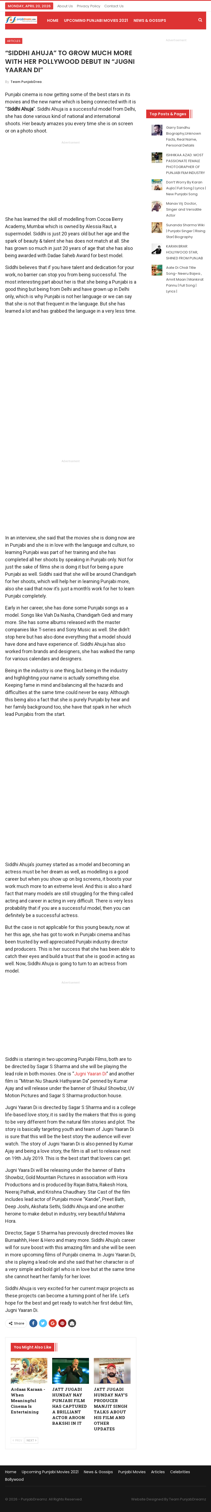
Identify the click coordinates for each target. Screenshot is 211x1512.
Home (52, 20)
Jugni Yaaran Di (90, 1073)
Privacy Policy (88, 6)
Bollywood (14, 1479)
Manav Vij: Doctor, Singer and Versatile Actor (184, 209)
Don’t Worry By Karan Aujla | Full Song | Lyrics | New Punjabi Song (186, 188)
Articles (13, 41)
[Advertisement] (70, 180)
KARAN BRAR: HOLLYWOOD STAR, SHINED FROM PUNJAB (184, 252)
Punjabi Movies (132, 1472)
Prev (17, 1440)
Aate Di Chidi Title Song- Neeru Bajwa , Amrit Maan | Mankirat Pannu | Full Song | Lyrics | (184, 279)
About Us (65, 6)
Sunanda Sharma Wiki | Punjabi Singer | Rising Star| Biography (185, 230)
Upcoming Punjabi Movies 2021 (96, 20)
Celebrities (180, 1472)
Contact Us (114, 6)
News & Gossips (150, 20)
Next (31, 1440)
